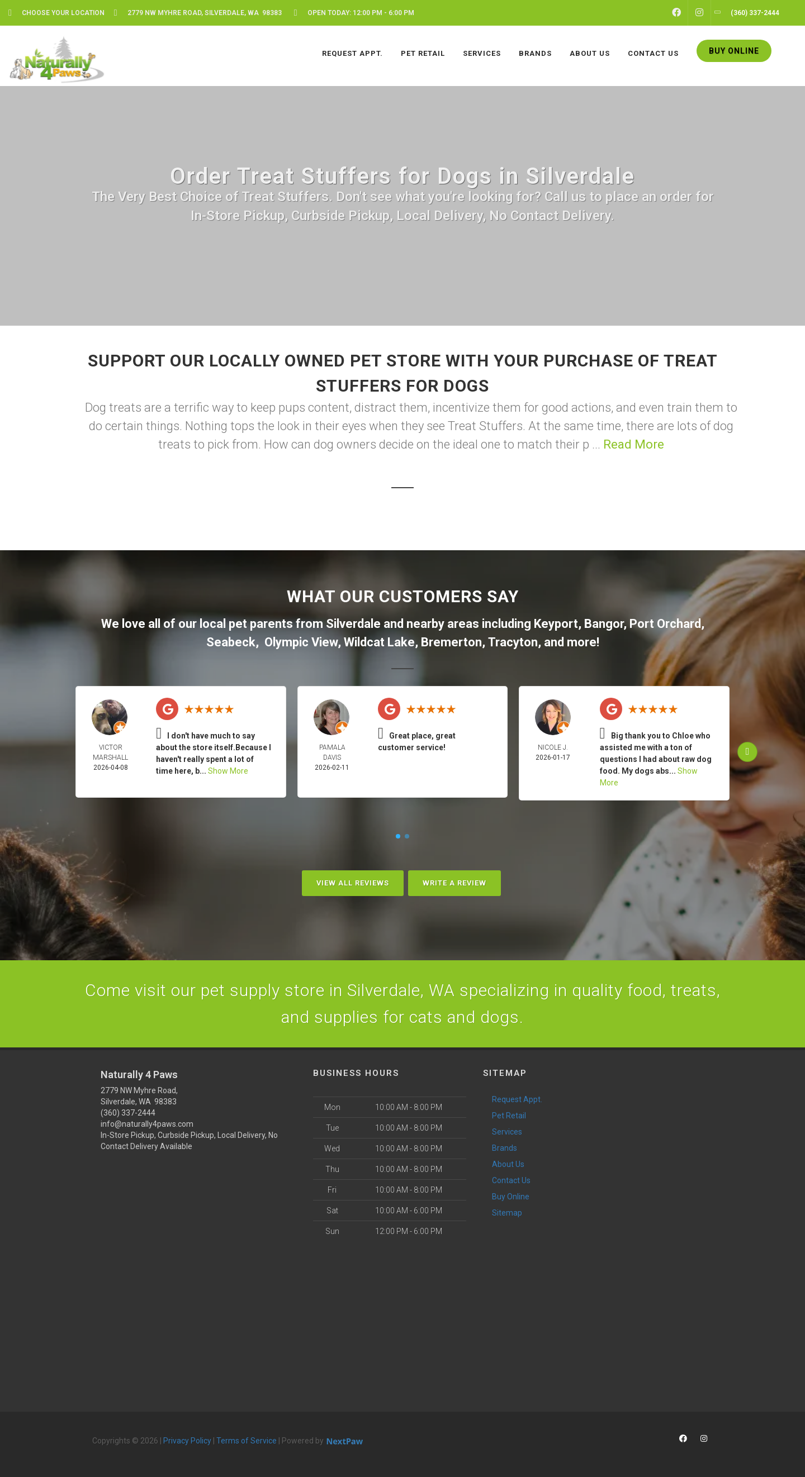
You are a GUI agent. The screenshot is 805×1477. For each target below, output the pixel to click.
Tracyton (513, 642)
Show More (228, 770)
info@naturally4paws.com (147, 1123)
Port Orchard (665, 624)
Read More (633, 444)
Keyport (556, 624)
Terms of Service (246, 1440)
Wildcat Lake (379, 642)
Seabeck (230, 642)
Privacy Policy (187, 1440)
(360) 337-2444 (128, 1112)
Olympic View (301, 642)
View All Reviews (352, 883)
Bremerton (451, 642)
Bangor (603, 624)
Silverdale (353, 624)
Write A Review (454, 883)
